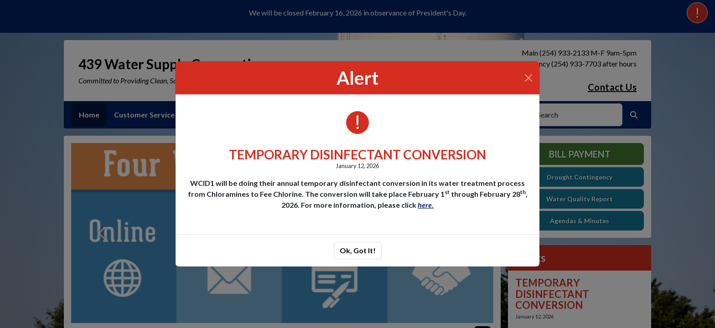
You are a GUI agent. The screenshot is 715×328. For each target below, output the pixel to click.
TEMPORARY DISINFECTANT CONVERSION (357, 154)
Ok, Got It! (358, 250)
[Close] (528, 78)
